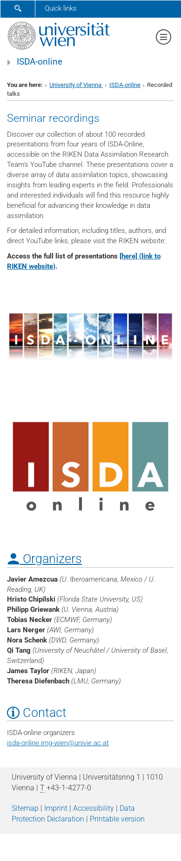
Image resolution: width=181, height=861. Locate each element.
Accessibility (93, 808)
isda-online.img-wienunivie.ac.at (58, 743)
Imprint (55, 808)
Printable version (117, 819)
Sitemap (25, 808)
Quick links (61, 8)
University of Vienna (76, 84)
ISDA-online (39, 62)
